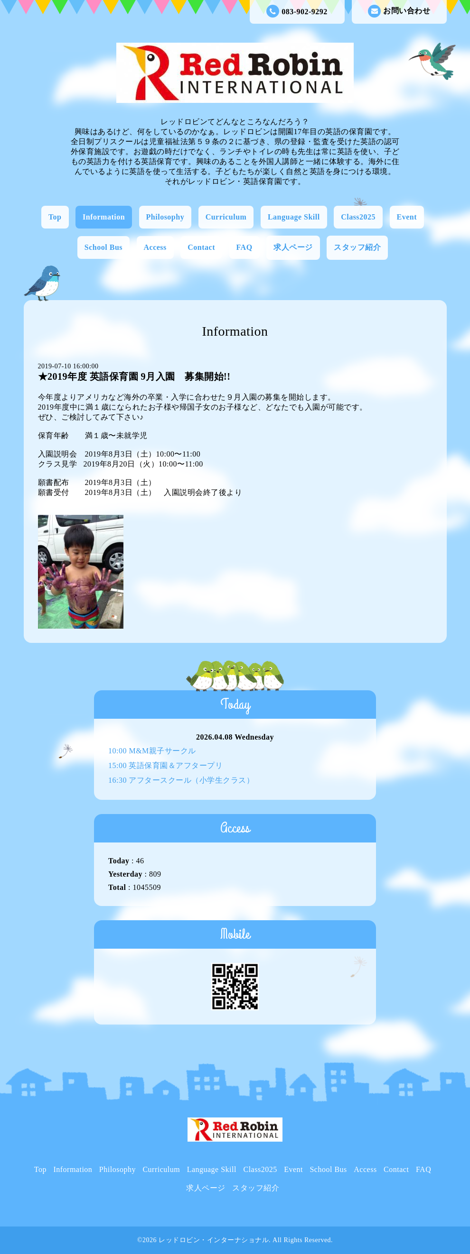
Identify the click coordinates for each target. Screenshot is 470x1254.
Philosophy (165, 217)
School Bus (103, 247)
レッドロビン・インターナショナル (214, 1240)
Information (104, 217)
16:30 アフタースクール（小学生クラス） (181, 780)
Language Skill (294, 217)
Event (407, 217)
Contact (201, 247)
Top (55, 217)
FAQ (244, 247)
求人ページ (293, 247)
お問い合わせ (399, 11)
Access (155, 247)
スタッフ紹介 (357, 247)
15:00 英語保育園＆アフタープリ (165, 765)
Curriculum (226, 217)
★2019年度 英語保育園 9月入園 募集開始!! (134, 376)
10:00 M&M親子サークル (152, 751)
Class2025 (358, 217)
